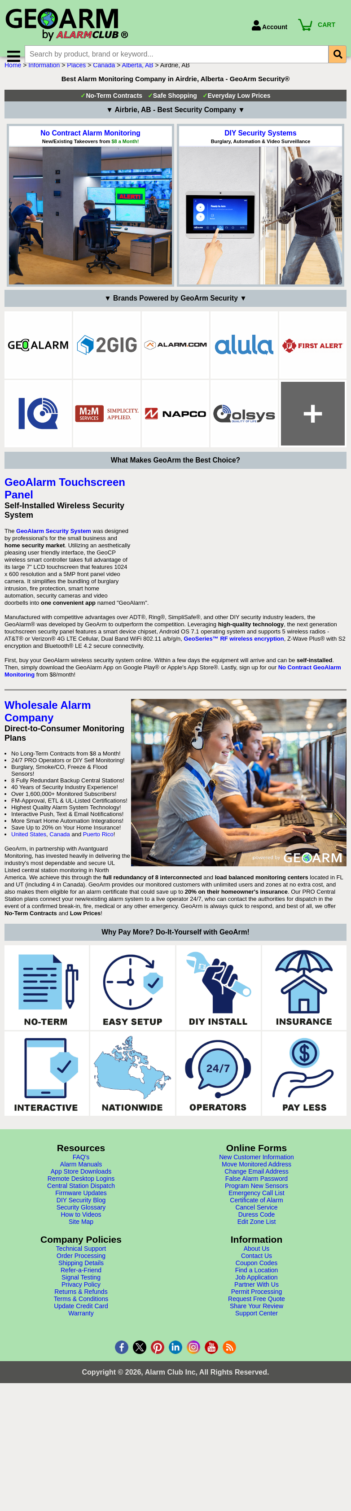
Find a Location (256, 1389)
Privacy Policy (81, 1403)
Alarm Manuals (81, 1283)
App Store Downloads (81, 1290)
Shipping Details (81, 1381)
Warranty (80, 1432)
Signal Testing (81, 1396)
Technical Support (81, 1367)
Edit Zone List (256, 1340)
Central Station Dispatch (81, 1304)
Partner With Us (256, 1403)
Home (12, 77)
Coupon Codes (256, 1381)
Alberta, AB (138, 77)
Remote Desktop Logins (81, 1297)
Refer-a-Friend (81, 1389)
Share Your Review (256, 1424)
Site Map (81, 1340)
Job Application (256, 1396)
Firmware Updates (80, 1311)
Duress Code (256, 1333)
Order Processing (81, 1374)
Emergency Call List (256, 1311)
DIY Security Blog (81, 1319)
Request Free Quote (256, 1417)
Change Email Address (256, 1290)
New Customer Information (256, 1276)
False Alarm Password (256, 1297)
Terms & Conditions (81, 1417)
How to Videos (81, 1333)
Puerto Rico (98, 953)
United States (28, 953)
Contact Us (256, 1374)
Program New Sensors (256, 1304)
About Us (257, 1367)
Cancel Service (256, 1326)
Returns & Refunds (80, 1410)
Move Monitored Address (256, 1283)
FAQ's (81, 1276)
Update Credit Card (81, 1424)
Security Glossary (81, 1326)
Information (44, 77)
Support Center (256, 1432)
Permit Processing (256, 1410)
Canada (104, 77)
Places (76, 77)
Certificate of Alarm (256, 1319)
